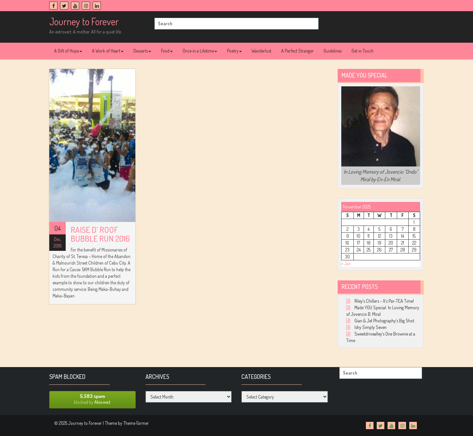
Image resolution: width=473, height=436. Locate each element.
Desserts (142, 51)
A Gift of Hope (68, 51)
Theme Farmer (136, 423)
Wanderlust (261, 51)
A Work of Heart (108, 51)
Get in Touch (362, 51)
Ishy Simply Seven (370, 327)
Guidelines (333, 51)
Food (167, 51)
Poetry (234, 51)
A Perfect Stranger (297, 51)
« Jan (346, 263)
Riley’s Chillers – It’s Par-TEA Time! (384, 301)
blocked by (92, 399)
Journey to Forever (84, 21)
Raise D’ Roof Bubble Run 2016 (100, 234)
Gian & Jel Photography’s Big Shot (384, 320)
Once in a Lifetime (200, 51)
